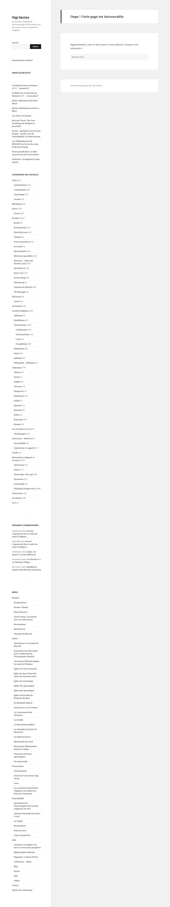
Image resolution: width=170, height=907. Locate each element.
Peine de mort (20, 836)
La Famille (18, 725)
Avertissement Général (22, 66)
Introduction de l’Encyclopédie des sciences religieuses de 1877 (26, 811)
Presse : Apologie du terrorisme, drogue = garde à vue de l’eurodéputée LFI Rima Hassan (26, 139)
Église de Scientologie (23, 686)
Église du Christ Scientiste (25, 674)
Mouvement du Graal (23, 747)
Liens (16, 789)
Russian (17, 430)
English (17, 387)
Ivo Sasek (18, 252)
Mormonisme (20, 630)
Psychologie (19, 200)
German (17, 392)
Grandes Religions (20, 316)
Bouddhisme (19, 326)
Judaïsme (18, 363)
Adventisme (19, 470)
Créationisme (20, 195)
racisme (17, 205)
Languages (17, 373)
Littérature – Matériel (22, 444)
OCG (14, 508)
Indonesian (19, 401)
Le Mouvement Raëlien (24, 730)
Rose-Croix (18, 278)
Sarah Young (19, 283)
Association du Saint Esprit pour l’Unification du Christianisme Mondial (26, 659)
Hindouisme (19, 354)
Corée (18, 345)
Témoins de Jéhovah (23, 293)
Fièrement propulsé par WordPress (86, 85)
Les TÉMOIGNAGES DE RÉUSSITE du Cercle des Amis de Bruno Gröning (25, 150)
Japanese (18, 411)
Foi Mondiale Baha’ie (23, 708)
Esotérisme (17, 311)
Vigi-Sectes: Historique (22, 895)
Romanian (18, 425)
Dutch (16, 382)
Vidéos (17, 886)
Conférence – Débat (23, 867)
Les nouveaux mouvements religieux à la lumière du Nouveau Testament (26, 796)
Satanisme (18, 485)
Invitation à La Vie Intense (26, 713)
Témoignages (20, 439)
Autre (14, 186)
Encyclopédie (20, 449)
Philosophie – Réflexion (24, 368)
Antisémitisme (20, 190)
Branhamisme (20, 233)
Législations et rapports (24, 453)
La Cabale (18, 826)
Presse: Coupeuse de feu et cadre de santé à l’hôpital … (24, 539)
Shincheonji (19, 288)
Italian (17, 406)
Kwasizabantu (20, 257)
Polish (16, 420)
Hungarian (19, 397)
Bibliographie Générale (24, 858)
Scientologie (19, 489)
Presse (17, 219)
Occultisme (17, 503)
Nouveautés (17, 499)
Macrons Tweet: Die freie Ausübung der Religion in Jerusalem (23, 129)
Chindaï (17, 242)
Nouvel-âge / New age (23, 480)
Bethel (17, 228)
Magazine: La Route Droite (26, 862)
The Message (19, 297)
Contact (15, 891)
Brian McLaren (20, 238)
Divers (15, 214)
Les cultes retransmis (21, 121)
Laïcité (17, 307)
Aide (14, 845)
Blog (16, 872)
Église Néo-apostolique (24, 691)
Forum (17, 877)
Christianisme (20, 330)
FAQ (15, 881)
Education (16, 302)
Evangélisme (21, 349)
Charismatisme (22, 340)
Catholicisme (21, 335)
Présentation (17, 772)
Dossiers (15, 223)
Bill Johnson (17, 209)
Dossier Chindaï (21, 613)
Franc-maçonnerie (22, 247)
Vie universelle (20, 767)
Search (15, 48)
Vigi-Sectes (20, 23)
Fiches (16, 475)
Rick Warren (19, 274)
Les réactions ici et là (21, 434)
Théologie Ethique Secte (25, 494)
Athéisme (18, 321)
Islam (16, 359)
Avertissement (20, 776)
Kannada (18, 415)
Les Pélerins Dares (22, 742)
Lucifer (15, 458)
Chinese (17, 378)
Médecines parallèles (23, 261)
